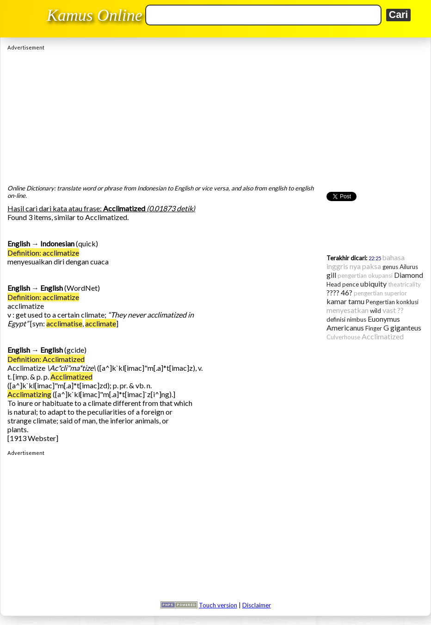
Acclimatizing (29, 394)
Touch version (218, 605)
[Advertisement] (215, 115)
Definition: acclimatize (43, 252)
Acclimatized (71, 376)
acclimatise (64, 323)
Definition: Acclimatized (46, 359)
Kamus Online (94, 15)
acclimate (100, 323)
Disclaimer (256, 605)
